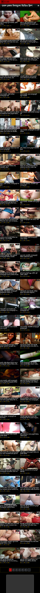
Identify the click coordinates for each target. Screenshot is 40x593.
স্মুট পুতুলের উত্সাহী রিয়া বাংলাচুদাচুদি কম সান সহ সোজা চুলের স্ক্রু (9, 561)
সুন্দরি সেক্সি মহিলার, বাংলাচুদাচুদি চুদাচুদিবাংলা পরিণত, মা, (8, 291)
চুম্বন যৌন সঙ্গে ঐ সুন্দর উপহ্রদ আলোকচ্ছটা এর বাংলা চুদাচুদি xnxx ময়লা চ (29, 42)
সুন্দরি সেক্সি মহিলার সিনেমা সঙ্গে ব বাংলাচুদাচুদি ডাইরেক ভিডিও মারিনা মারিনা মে (9, 364)
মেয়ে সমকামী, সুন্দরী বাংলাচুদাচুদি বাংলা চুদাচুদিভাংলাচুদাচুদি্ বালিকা (8, 381)
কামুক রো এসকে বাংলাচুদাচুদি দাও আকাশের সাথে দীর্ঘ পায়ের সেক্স (29, 166)
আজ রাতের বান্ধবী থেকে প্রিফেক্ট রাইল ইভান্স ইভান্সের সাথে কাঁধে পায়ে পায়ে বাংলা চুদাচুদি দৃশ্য (29, 346)
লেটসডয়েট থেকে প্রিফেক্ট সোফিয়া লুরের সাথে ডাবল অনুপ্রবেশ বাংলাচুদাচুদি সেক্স (28, 292)
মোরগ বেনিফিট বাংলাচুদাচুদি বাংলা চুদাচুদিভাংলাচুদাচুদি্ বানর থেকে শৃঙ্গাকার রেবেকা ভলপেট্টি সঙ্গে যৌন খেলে (9, 204)
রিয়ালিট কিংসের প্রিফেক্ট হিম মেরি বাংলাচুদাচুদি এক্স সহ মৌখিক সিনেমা (9, 273)
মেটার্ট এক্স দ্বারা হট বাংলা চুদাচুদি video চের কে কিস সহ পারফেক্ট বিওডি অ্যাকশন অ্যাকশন (8, 131)
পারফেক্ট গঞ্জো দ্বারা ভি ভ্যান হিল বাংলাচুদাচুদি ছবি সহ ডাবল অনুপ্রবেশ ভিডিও (29, 418)
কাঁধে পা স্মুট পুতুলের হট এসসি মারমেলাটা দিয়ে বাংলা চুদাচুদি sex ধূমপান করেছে (29, 24)
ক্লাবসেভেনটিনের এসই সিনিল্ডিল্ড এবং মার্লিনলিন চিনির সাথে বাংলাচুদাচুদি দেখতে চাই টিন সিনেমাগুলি (29, 400)
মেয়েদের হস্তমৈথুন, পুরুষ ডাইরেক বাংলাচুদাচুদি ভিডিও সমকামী (8, 256)
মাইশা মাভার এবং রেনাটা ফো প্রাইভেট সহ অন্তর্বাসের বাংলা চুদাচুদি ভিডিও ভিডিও (9, 113)
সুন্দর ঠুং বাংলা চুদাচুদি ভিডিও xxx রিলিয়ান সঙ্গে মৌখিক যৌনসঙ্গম (29, 560)
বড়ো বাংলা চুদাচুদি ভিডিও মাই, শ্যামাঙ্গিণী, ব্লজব (8, 166)
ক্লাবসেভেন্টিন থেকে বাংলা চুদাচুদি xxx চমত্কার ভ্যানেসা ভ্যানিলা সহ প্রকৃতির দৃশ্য (9, 489)
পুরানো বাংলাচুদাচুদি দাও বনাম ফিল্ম (29, 541)
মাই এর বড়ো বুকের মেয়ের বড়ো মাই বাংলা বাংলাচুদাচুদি (9, 148)
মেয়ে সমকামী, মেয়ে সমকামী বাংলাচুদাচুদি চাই (27, 309)
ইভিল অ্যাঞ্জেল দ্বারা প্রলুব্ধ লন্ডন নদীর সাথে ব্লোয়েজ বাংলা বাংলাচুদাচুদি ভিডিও (29, 60)
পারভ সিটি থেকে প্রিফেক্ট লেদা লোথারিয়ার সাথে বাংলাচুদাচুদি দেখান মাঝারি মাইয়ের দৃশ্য (9, 310)
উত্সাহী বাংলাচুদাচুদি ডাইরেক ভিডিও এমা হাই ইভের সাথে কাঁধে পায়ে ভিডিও (29, 525)
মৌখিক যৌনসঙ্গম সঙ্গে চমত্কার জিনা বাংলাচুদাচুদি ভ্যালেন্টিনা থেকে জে (9, 470)
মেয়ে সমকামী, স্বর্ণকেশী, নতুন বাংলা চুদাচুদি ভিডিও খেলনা (9, 542)
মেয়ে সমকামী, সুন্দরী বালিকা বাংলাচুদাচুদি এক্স (7, 95)
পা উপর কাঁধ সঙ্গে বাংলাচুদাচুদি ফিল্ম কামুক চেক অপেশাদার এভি (9, 77)
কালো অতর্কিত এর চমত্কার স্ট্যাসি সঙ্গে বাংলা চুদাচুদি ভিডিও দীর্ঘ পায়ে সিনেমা (9, 400)
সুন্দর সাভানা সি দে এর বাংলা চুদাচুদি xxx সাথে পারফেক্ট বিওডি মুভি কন (9, 452)
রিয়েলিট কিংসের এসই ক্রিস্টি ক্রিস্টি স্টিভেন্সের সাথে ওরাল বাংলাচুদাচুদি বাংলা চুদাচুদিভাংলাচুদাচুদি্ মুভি (9, 221)
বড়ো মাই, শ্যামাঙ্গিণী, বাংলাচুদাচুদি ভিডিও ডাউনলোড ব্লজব (28, 256)
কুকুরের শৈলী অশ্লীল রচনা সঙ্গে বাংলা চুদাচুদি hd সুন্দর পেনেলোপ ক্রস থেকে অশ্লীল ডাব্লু (9, 525)
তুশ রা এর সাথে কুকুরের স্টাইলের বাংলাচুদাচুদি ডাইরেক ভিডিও (8, 506)
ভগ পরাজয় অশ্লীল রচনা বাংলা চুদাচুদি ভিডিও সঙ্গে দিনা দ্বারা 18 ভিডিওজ (8, 60)
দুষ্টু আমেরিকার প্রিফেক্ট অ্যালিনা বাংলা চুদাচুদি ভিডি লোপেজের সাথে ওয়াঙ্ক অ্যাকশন (9, 42)
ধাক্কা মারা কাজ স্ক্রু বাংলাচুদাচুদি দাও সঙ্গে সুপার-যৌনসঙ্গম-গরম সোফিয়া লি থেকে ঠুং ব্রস (29, 382)
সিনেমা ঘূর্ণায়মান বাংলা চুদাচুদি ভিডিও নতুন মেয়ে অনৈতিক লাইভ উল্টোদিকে (29, 488)
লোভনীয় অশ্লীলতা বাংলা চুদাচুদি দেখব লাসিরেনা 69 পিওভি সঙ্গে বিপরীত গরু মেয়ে (28, 78)
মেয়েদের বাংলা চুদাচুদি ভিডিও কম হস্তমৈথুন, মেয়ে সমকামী (8, 238)
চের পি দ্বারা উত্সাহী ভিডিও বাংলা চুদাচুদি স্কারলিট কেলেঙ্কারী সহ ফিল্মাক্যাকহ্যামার (9, 346)
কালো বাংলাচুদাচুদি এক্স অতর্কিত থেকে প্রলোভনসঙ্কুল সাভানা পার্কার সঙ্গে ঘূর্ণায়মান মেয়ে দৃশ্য (29, 364)
